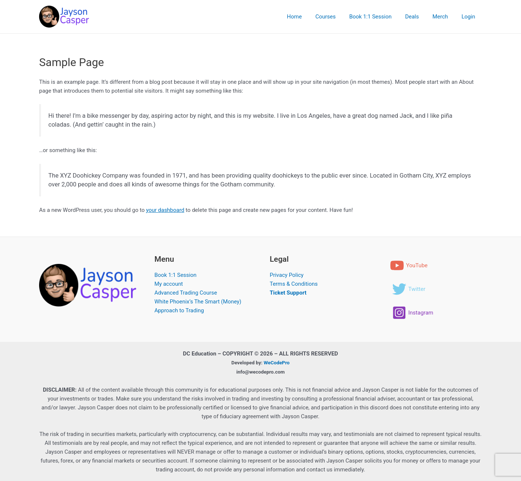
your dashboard (165, 210)
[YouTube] (408, 265)
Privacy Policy (287, 275)
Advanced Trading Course (186, 292)
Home (307, 16)
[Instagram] (412, 312)
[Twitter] (408, 289)
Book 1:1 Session (379, 16)
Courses (337, 16)
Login (469, 16)
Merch (444, 16)
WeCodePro (277, 362)
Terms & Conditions (294, 284)
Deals (418, 16)
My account (169, 284)
